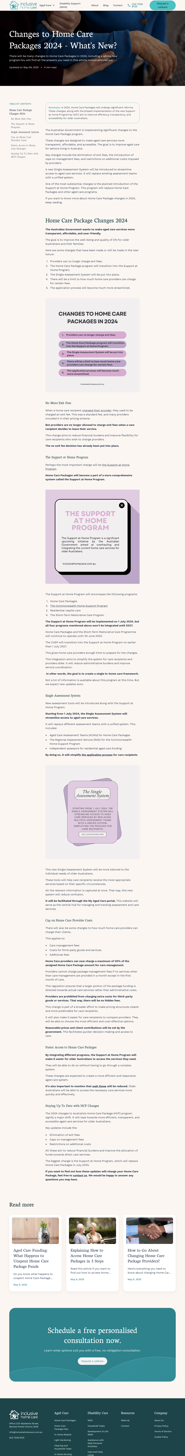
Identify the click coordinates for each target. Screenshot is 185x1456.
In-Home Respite (62, 1434)
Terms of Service (162, 1431)
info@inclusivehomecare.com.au (25, 1432)
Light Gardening (62, 1440)
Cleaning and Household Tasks (62, 1447)
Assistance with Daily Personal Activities (96, 1443)
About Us (159, 1420)
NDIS (90, 1420)
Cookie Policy (161, 1437)
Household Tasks (96, 1426)
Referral (125, 1420)
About (94, 5)
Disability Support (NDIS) (70, 5)
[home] (23, 5)
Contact (118, 5)
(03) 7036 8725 (16, 1437)
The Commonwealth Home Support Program (79, 605)
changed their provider (96, 410)
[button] (47, 5)
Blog (105, 5)
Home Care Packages (65, 1420)
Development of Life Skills (98, 1433)
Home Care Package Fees (61, 1427)
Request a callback (162, 5)
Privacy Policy (161, 1426)
